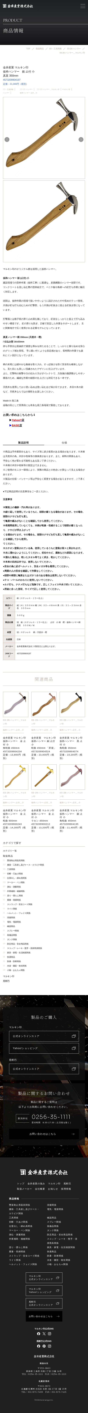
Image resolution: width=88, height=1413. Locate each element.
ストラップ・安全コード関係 (17, 904)
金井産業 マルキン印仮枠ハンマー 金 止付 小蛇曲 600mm (14, 820)
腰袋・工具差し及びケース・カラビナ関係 (23, 865)
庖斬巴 (6, 981)
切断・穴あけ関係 (13, 873)
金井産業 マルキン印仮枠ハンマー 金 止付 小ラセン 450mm (42, 820)
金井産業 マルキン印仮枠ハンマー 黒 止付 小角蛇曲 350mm (71, 747)
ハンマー (6, 93)
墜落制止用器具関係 (14, 860)
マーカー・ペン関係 (14, 882)
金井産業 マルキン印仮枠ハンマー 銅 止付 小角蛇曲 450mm (71, 820)
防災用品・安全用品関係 (15, 944)
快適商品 (9, 957)
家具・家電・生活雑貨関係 (16, 952)
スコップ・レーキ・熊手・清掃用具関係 (22, 948)
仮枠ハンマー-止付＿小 (28, 93)
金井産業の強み (36, 1183)
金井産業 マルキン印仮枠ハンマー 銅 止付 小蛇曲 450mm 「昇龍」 (43, 747)
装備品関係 (10, 935)
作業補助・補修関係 (14, 891)
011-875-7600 (35, 1391)
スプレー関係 (11, 931)
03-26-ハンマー (26, 89)
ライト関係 (10, 909)
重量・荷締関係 (12, 900)
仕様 (64, 443)
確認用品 (9, 926)
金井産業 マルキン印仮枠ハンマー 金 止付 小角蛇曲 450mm (14, 747)
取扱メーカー (24, 1189)
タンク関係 (10, 939)
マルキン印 (66, 89)
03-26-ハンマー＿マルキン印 (48, 89)
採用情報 (66, 1189)
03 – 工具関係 (8, 89)
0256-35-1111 (51, 1117)
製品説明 (23, 443)
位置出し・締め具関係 (15, 878)
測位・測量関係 (12, 887)
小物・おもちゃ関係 (14, 970)
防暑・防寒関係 (12, 961)
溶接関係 (9, 917)
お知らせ (53, 1189)
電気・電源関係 (12, 922)
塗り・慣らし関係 (13, 895)
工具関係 (9, 869)
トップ (21, 1183)
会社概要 (40, 1189)
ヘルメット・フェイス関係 (16, 913)
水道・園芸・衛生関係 (15, 966)
